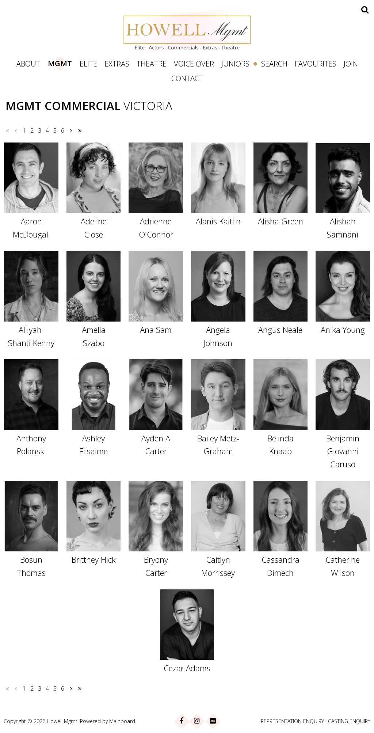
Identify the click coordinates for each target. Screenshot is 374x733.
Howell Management (187, 30)
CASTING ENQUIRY (349, 721)
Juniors (235, 64)
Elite (88, 64)
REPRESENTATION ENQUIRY (292, 721)
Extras (116, 64)
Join (351, 64)
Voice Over (194, 64)
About (28, 64)
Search (274, 64)
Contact (187, 78)
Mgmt (60, 63)
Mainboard (122, 721)
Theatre (152, 64)
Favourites (315, 64)
